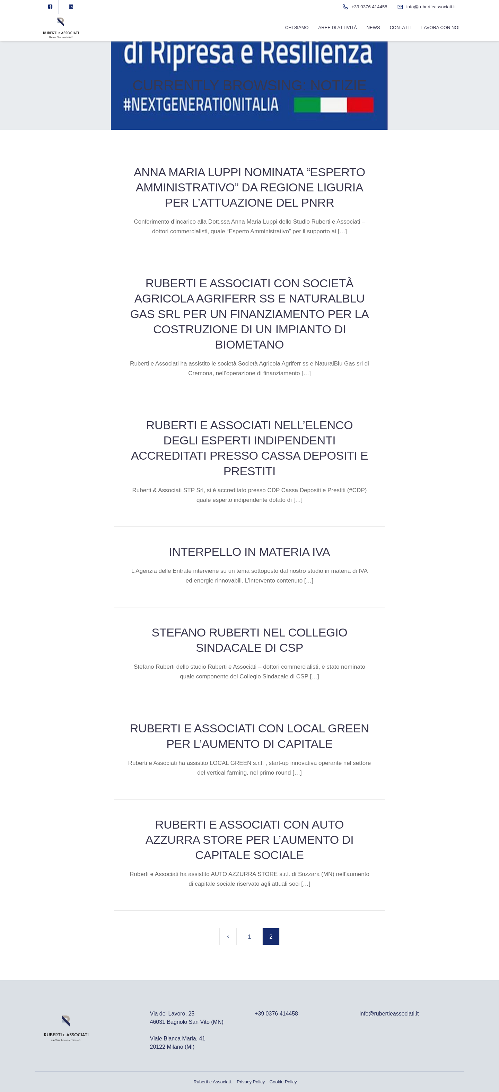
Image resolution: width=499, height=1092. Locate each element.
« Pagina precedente (228, 936)
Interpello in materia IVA (249, 551)
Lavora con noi (440, 27)
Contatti (401, 27)
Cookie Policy (283, 1081)
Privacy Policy (251, 1081)
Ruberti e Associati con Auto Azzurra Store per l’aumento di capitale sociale (250, 839)
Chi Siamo (297, 27)
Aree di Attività (337, 27)
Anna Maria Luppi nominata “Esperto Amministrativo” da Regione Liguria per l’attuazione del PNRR (249, 187)
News (373, 27)
